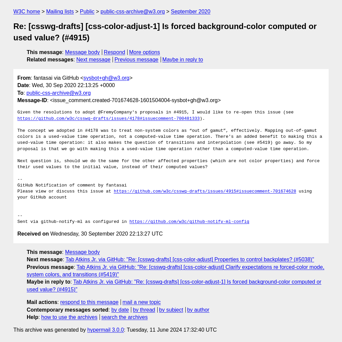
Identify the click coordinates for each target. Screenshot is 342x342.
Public (87, 11)
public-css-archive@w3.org (133, 11)
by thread (144, 310)
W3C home (26, 11)
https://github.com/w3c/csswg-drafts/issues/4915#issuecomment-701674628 (205, 192)
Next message (93, 59)
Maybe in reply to (182, 59)
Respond (114, 52)
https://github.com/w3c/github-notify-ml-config (189, 222)
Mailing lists (60, 11)
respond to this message (89, 302)
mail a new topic (142, 302)
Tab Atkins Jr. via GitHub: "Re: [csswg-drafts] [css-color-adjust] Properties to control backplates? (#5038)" (189, 259)
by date (120, 310)
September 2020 (190, 11)
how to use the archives (69, 317)
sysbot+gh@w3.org (106, 78)
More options (144, 52)
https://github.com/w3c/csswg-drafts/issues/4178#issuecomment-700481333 (108, 119)
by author (198, 310)
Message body (82, 52)
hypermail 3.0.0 (105, 330)
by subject (171, 310)
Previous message (137, 59)
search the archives (125, 317)
